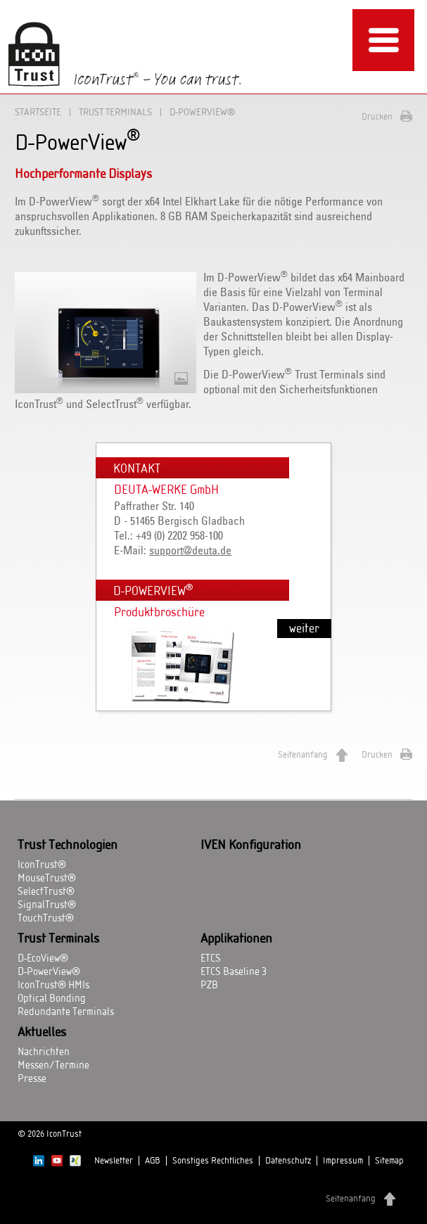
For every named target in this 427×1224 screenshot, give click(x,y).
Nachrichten (44, 1052)
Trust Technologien (67, 846)
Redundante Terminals (66, 1012)
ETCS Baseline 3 (233, 972)
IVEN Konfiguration (250, 846)
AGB (152, 1161)
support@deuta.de (190, 550)
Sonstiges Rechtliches (212, 1161)
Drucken (377, 117)
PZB (209, 985)
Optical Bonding (52, 999)
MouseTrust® (47, 878)
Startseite (38, 112)
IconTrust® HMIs (53, 985)
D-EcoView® (43, 958)
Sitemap (389, 1161)
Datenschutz (288, 1161)
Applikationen (236, 939)
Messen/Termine (53, 1065)
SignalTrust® (47, 905)
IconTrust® (42, 865)
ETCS (210, 958)
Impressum (343, 1161)
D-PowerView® (49, 972)
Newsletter (113, 1161)
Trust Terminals (115, 112)
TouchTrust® (46, 918)
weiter (304, 628)
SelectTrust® (46, 892)
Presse (32, 1079)
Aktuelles (42, 1033)
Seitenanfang (303, 755)
